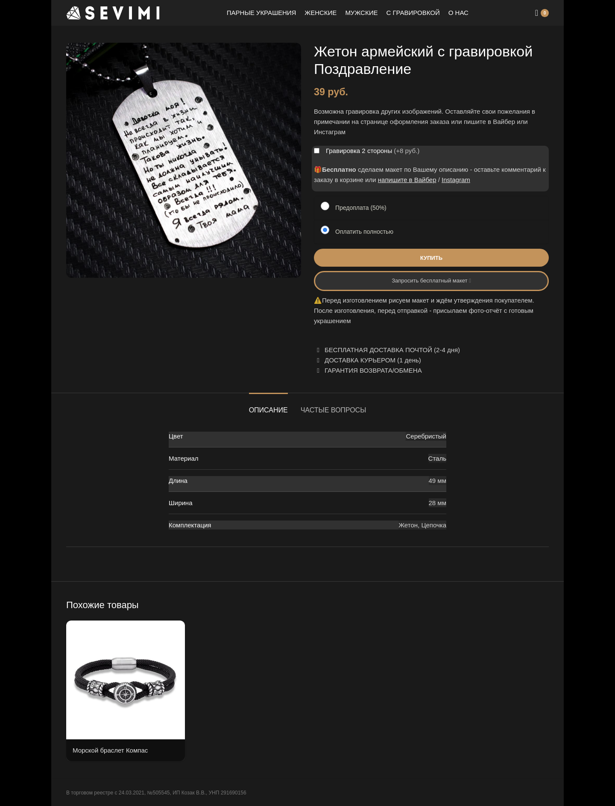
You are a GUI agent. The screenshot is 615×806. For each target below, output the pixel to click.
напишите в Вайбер (407, 179)
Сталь (437, 458)
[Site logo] (113, 12)
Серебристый (426, 436)
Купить (431, 258)
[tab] (268, 406)
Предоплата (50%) (361, 207)
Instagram (456, 179)
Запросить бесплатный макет (431, 280)
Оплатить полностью (364, 231)
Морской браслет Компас (110, 750)
